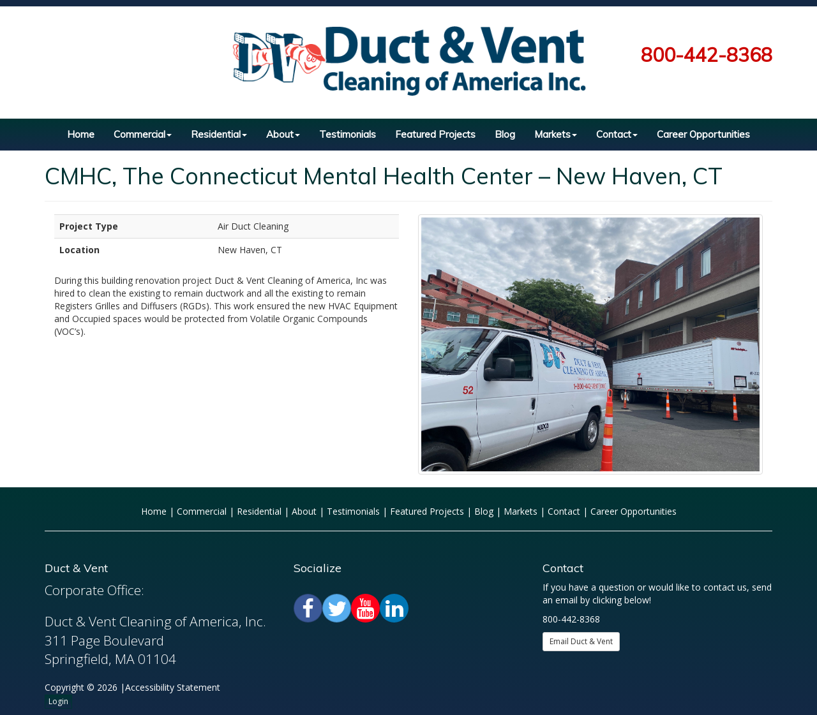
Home (80, 134)
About (283, 134)
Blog (505, 134)
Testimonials (347, 134)
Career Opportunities (703, 134)
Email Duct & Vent (581, 641)
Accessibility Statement (172, 687)
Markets (555, 134)
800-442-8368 (706, 55)
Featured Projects (435, 134)
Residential (219, 134)
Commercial (143, 134)
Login (58, 701)
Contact (617, 134)
